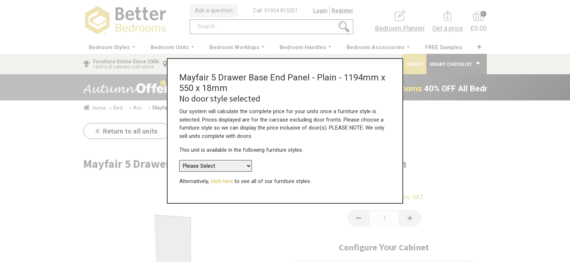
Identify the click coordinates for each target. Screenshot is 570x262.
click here (221, 178)
